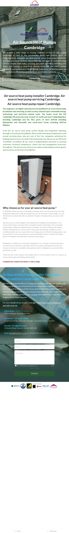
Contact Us (34, 78)
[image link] (34, 3)
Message (19, 353)
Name (17, 341)
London (34, 294)
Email (17, 347)
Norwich (44, 283)
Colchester (32, 283)
